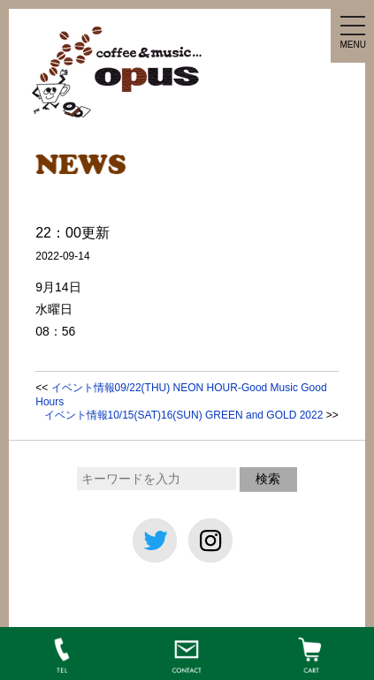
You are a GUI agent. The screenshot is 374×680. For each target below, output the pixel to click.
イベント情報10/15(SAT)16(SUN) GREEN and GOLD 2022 (184, 415)
